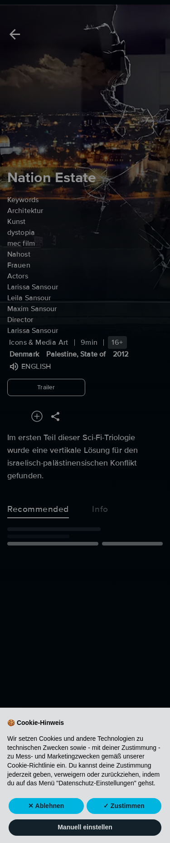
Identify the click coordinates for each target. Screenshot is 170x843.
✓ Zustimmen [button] (124, 823)
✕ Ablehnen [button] (46, 823)
